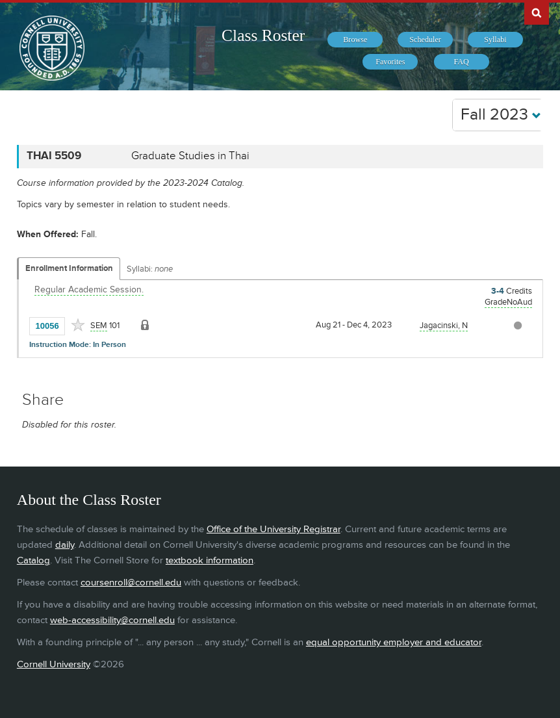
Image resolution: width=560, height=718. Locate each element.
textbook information (209, 560)
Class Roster (263, 35)
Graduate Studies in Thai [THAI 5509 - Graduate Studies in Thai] (190, 155)
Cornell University (53, 664)
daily (64, 545)
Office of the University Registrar (273, 529)
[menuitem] (355, 39)
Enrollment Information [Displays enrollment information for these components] (69, 268)
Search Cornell (536, 12)
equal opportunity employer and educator (393, 642)
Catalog (33, 560)
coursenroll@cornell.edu (131, 582)
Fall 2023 (501, 115)
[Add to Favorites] (78, 325)
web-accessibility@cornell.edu (112, 620)
